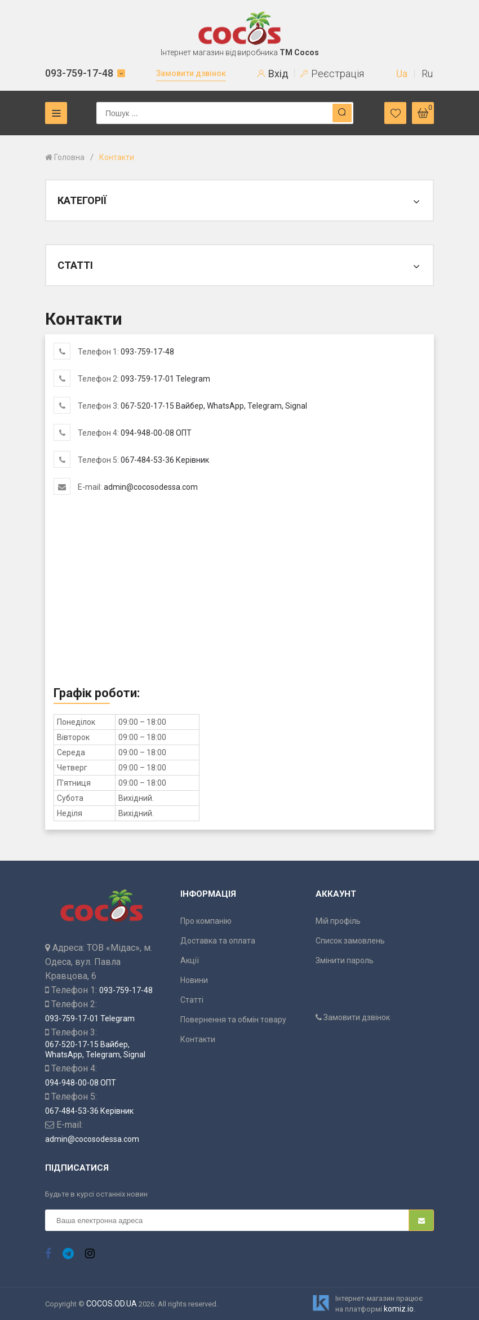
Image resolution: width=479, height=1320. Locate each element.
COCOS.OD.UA (111, 1303)
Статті (191, 999)
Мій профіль (338, 920)
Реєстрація (332, 73)
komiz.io (399, 1308)
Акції (189, 960)
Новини (194, 980)
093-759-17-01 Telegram (165, 378)
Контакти (197, 1039)
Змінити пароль (345, 960)
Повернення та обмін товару (233, 1019)
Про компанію (206, 920)
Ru (427, 73)
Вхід (273, 73)
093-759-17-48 (79, 73)
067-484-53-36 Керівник (165, 459)
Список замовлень (350, 940)
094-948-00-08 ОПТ (156, 432)
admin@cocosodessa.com (151, 486)
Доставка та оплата (217, 940)
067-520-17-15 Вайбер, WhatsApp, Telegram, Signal (214, 405)
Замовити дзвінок (191, 73)
